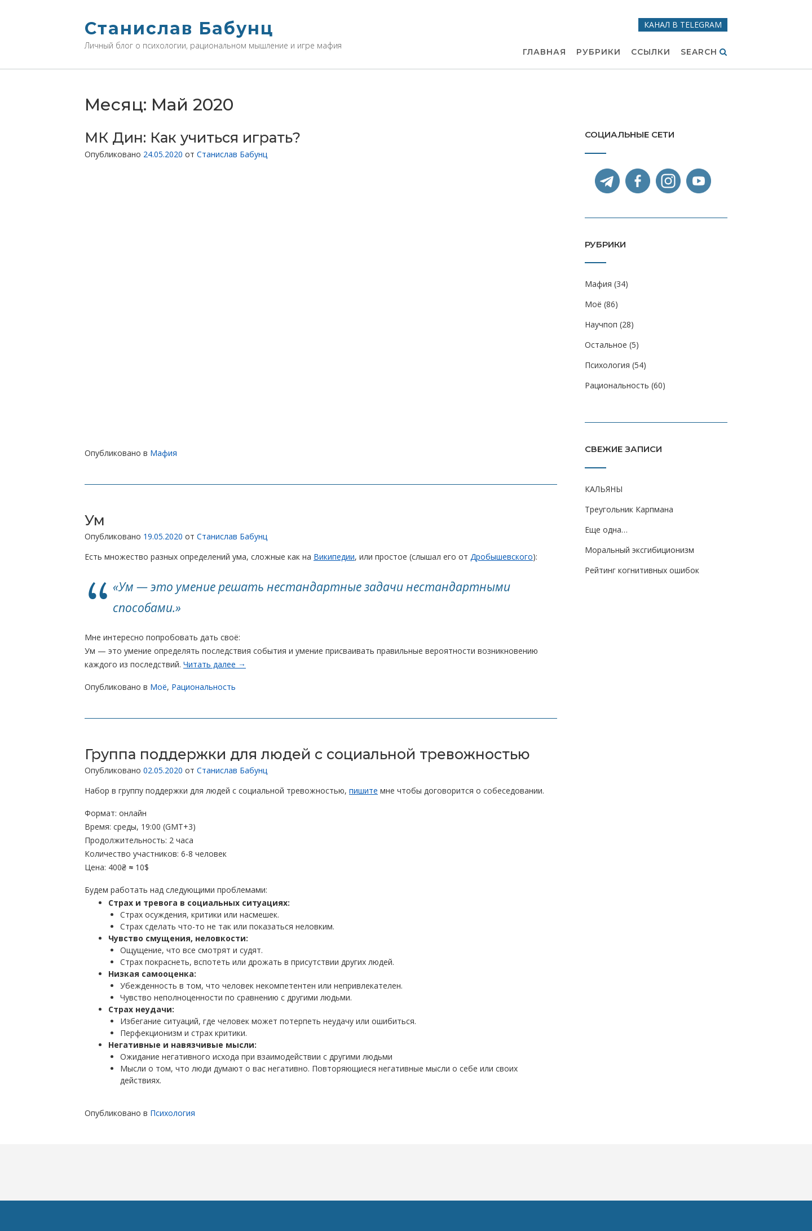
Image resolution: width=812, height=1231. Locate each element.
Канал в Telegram (683, 24)
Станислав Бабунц (179, 28)
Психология (172, 1113)
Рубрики (598, 52)
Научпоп (601, 324)
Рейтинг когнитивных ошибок (642, 570)
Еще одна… (606, 529)
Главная (544, 52)
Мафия (163, 453)
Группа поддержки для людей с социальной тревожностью (307, 754)
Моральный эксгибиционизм (639, 549)
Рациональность (203, 686)
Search (704, 52)
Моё (158, 686)
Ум (95, 520)
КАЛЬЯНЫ (604, 489)
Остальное (606, 344)
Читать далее (214, 664)
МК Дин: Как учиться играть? (193, 137)
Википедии (334, 556)
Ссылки (650, 52)
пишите (363, 790)
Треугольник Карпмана (629, 509)
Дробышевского (501, 556)
